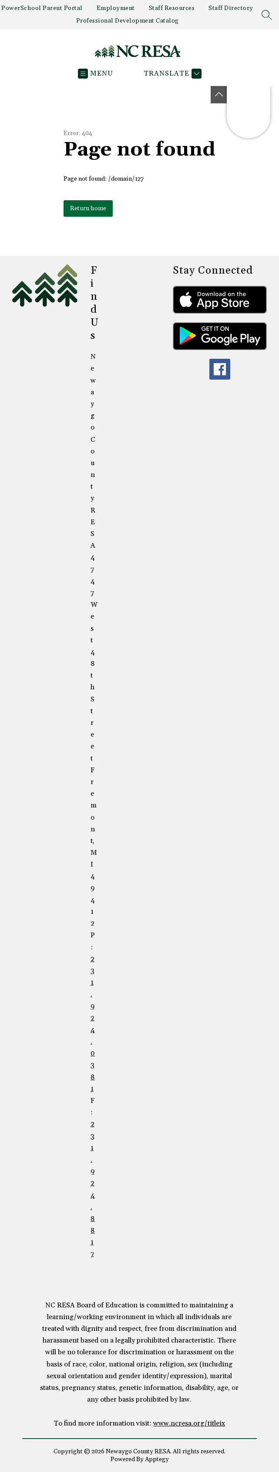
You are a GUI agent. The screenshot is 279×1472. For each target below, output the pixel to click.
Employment (116, 8)
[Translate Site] (171, 73)
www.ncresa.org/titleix (189, 1423)
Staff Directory (230, 8)
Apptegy (157, 1459)
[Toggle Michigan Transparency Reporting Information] (219, 94)
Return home (88, 208)
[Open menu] (95, 73)
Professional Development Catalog (127, 21)
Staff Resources (172, 8)
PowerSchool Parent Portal (42, 8)
